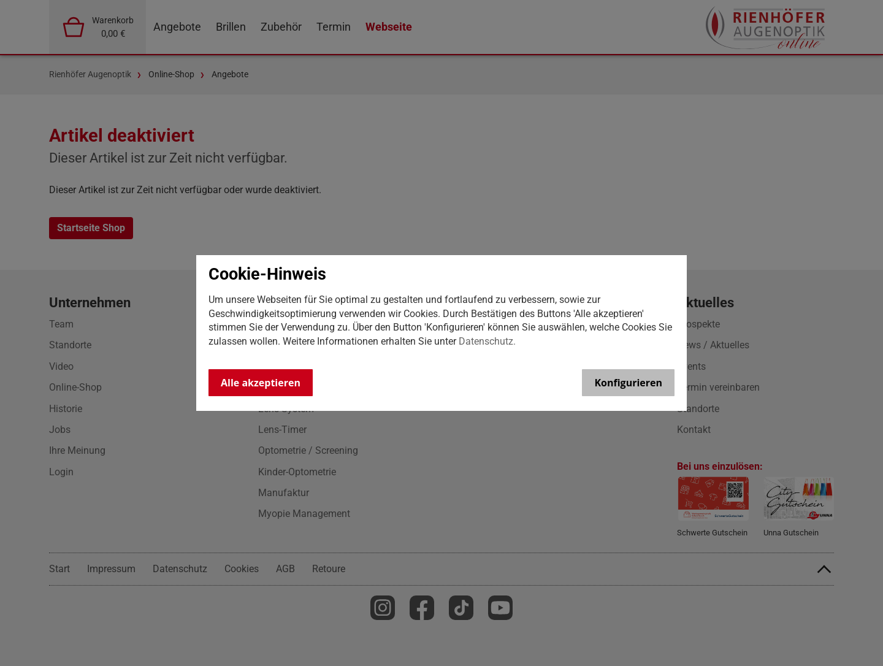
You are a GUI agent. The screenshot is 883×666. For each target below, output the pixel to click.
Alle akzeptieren (260, 382)
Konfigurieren (628, 382)
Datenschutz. (487, 341)
